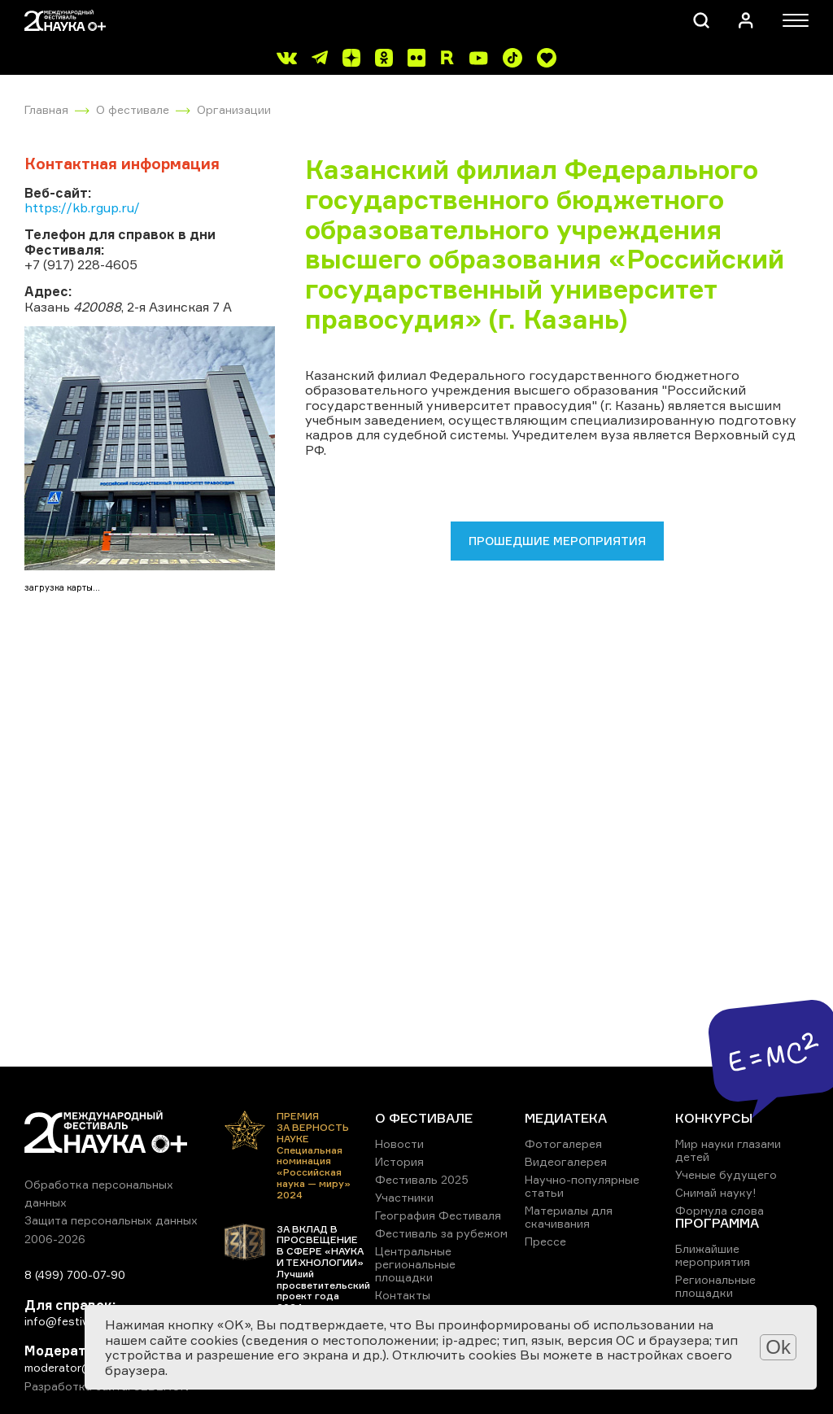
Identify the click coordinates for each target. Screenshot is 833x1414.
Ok (778, 1347)
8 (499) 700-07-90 (74, 1274)
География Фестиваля (438, 1215)
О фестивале (132, 109)
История (399, 1161)
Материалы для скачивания (569, 1216)
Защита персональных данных (111, 1220)
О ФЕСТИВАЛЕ (424, 1118)
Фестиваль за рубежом (441, 1233)
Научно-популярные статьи (582, 1185)
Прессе (545, 1241)
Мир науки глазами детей (728, 1150)
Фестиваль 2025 (422, 1179)
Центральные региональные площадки (415, 1264)
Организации (234, 109)
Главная (46, 109)
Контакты (402, 1295)
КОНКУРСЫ (713, 1118)
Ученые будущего (726, 1174)
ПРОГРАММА (717, 1223)
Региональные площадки (715, 1285)
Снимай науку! (716, 1192)
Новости (399, 1143)
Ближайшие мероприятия (712, 1255)
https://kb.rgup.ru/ (82, 207)
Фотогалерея (563, 1143)
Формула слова (719, 1210)
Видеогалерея (566, 1161)
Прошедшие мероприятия (557, 541)
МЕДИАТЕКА (566, 1118)
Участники (404, 1197)
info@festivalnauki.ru (81, 1321)
